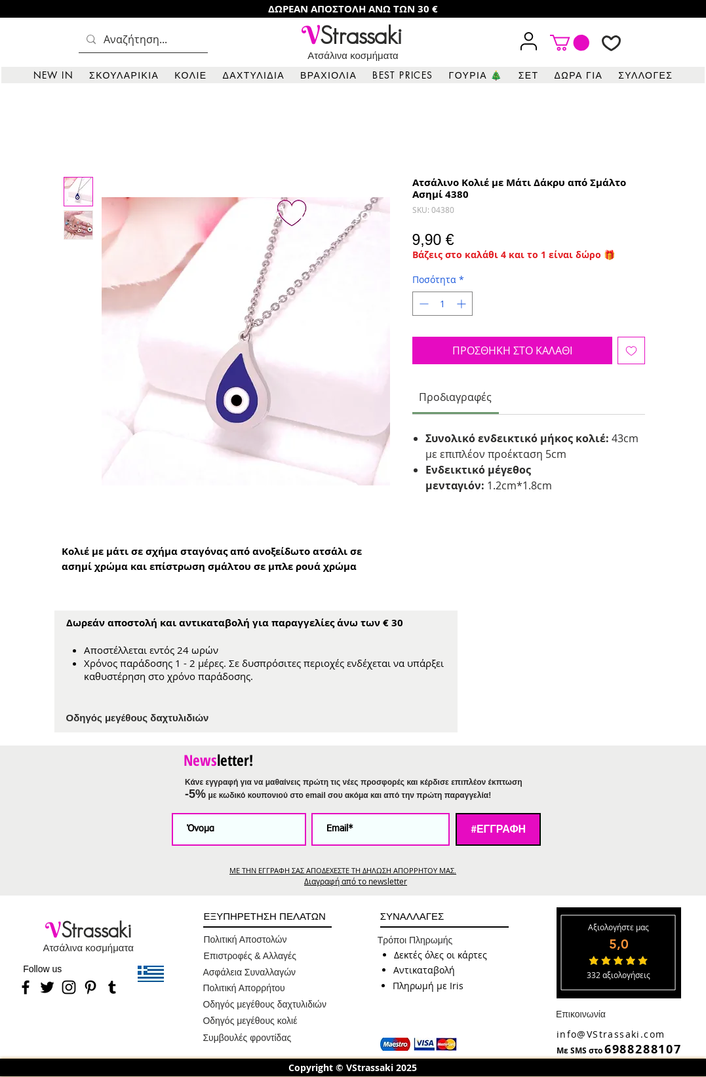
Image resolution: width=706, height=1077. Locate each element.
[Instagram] (69, 987)
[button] (124, 75)
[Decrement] (422, 303)
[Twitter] (47, 987)
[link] (569, 42)
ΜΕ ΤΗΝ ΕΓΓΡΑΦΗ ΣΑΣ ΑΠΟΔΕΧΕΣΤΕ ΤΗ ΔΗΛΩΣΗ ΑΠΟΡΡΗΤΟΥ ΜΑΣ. (342, 870)
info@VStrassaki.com (611, 1034)
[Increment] (462, 303)
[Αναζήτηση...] (142, 39)
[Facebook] (25, 987)
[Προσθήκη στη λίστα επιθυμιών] (631, 350)
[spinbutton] (442, 303)
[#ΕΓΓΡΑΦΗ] (498, 829)
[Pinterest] (90, 987)
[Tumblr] (112, 987)
